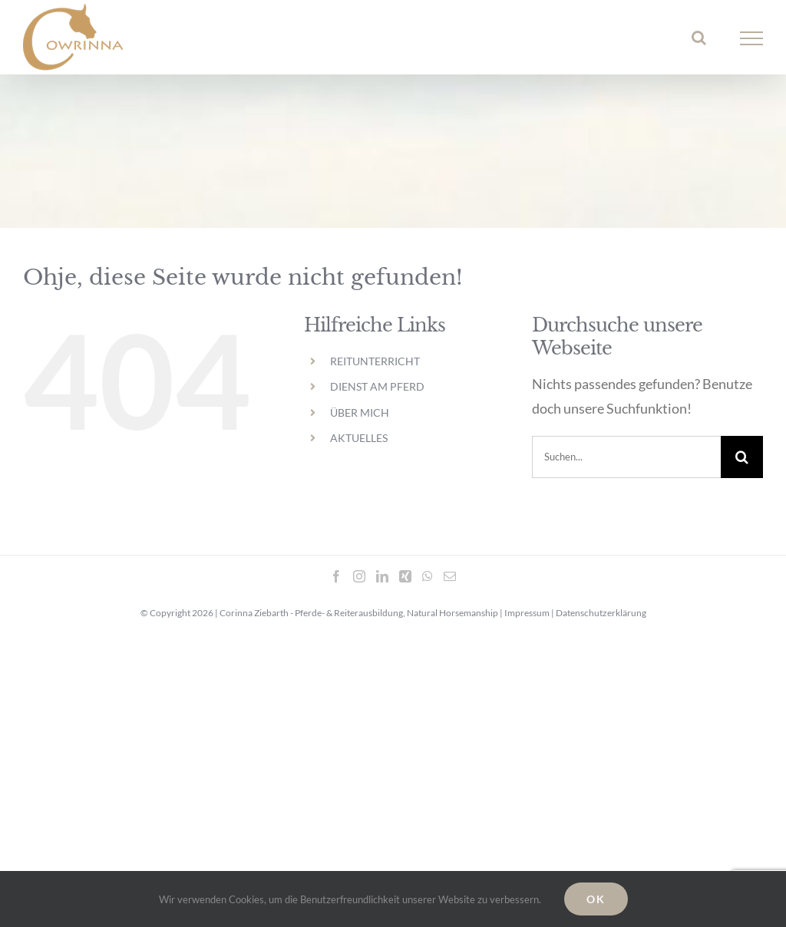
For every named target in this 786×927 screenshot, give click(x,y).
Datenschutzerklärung (601, 613)
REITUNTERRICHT (375, 361)
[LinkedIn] (382, 576)
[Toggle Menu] (752, 38)
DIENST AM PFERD (377, 386)
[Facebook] (336, 576)
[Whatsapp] (427, 576)
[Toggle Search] (699, 37)
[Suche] (742, 457)
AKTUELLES (359, 437)
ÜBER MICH (359, 412)
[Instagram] (359, 576)
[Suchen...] (626, 457)
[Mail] (450, 576)
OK (596, 899)
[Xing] (405, 576)
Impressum (527, 613)
